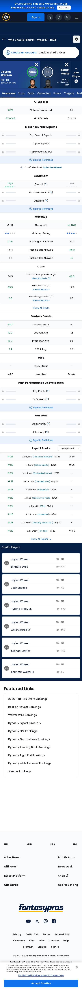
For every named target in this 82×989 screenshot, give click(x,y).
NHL (75, 844)
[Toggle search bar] (67, 17)
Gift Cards (11, 885)
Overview (8, 93)
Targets (69, 93)
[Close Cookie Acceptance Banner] (77, 967)
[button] (41, 52)
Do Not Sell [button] (32, 934)
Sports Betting (68, 885)
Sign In (55, 946)
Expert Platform (14, 876)
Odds (31, 93)
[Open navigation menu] (76, 17)
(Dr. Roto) (43, 531)
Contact (54, 940)
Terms (46, 934)
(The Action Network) (42, 456)
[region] (41, 975)
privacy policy (21, 7)
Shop (63, 876)
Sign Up (42, 946)
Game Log (44, 93)
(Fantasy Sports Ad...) (42, 522)
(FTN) (42, 506)
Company (19, 940)
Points (57, 93)
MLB (29, 844)
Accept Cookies (41, 983)
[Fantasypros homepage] (6, 20)
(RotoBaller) (43, 489)
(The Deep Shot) (42, 481)
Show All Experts (41, 539)
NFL (6, 844)
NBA (52, 844)
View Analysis (41, 278)
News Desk (65, 866)
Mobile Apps (66, 857)
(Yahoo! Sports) (41, 465)
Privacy (17, 934)
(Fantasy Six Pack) (41, 498)
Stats (21, 93)
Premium (28, 946)
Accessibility (62, 934)
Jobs (41, 940)
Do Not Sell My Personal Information (41, 975)
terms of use (45, 7)
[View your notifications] (58, 17)
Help (66, 940)
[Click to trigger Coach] (50, 17)
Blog (31, 940)
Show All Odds (41, 308)
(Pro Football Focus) (42, 473)
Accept (64, 7)
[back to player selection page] (2, 39)
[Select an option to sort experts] (69, 448)
